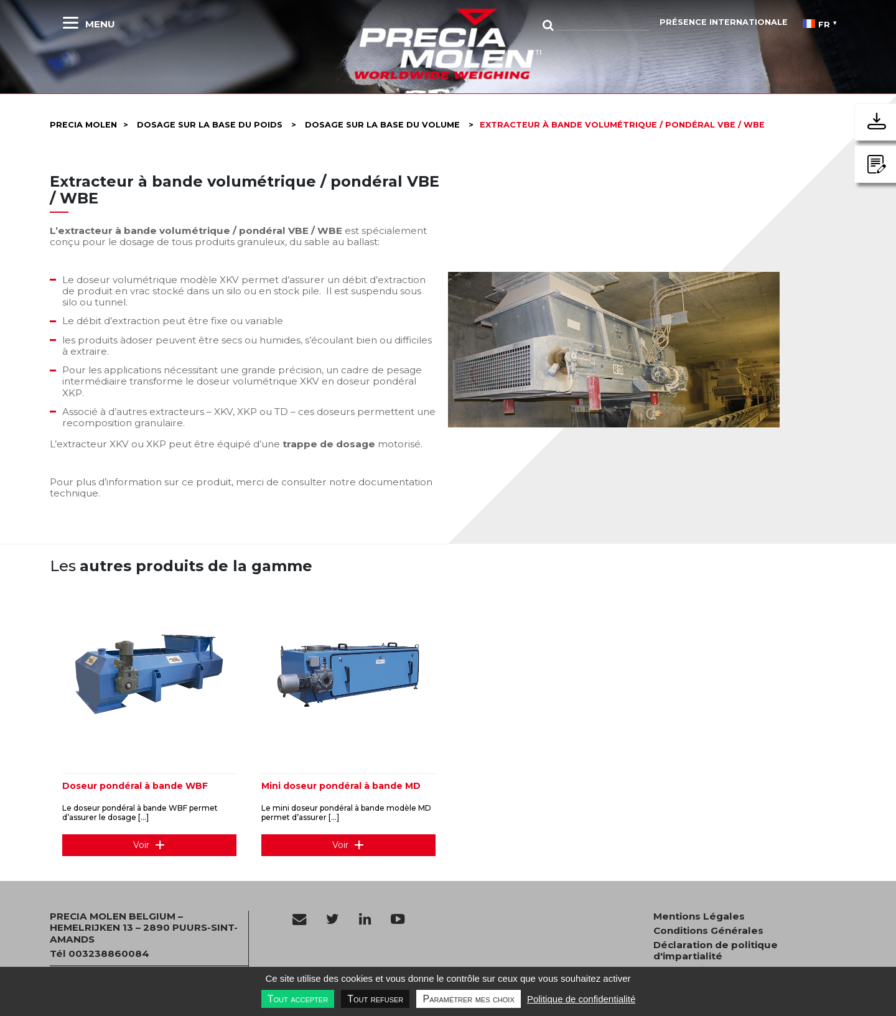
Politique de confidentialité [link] (581, 999)
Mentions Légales (699, 916)
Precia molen (83, 124)
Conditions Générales (708, 930)
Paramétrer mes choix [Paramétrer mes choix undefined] (468, 999)
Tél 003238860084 (99, 953)
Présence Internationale (724, 22)
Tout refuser (375, 999)
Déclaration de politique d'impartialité (715, 950)
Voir (141, 845)
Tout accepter (298, 999)
